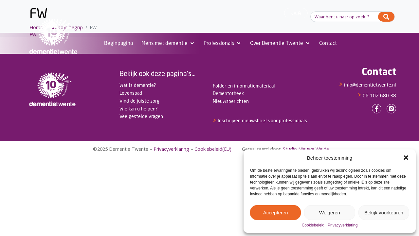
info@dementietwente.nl (367, 85)
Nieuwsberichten (231, 101)
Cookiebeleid (313, 225)
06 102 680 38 (376, 95)
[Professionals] (222, 43)
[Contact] (328, 43)
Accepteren (275, 212)
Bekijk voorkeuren (383, 212)
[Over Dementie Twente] (280, 43)
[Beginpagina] (118, 43)
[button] (406, 157)
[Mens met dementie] (168, 43)
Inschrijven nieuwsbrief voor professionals (260, 120)
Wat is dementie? (137, 85)
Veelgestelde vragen (141, 116)
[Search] (386, 17)
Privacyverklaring (342, 225)
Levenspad (130, 93)
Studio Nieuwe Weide (306, 149)
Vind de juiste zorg (139, 101)
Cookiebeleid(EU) (212, 149)
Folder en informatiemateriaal (244, 86)
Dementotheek (228, 93)
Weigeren (329, 212)
